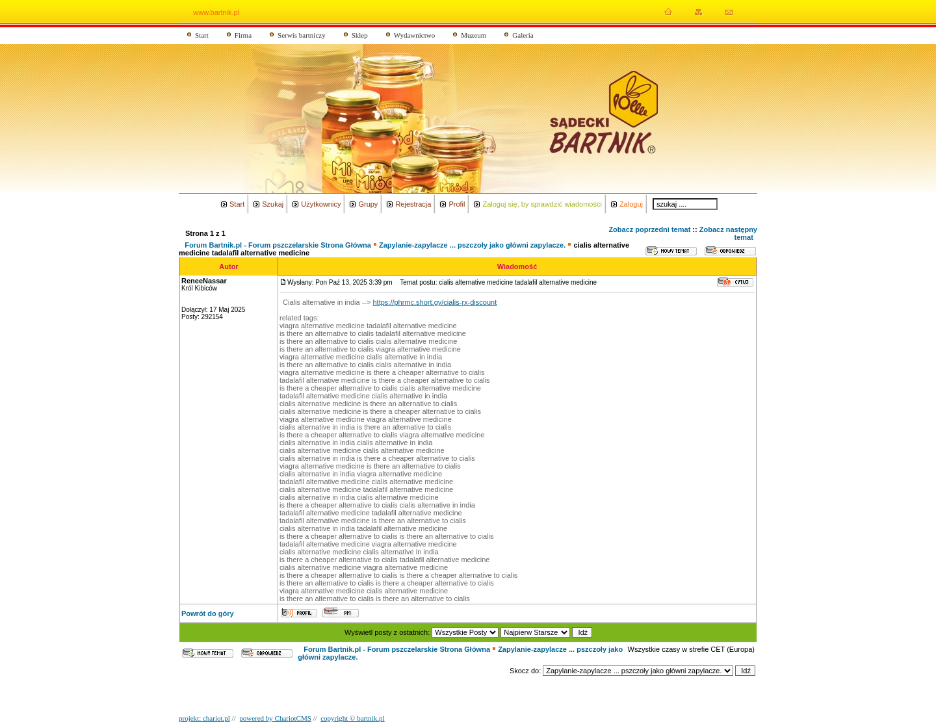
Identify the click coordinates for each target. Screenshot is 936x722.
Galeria (522, 35)
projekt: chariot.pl (204, 718)
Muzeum (473, 35)
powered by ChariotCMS (275, 718)
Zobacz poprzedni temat (649, 229)
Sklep (360, 35)
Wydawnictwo (415, 35)
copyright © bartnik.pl (352, 718)
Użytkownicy (321, 204)
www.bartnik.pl (216, 12)
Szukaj (272, 204)
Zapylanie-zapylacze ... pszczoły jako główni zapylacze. (472, 245)
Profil (456, 204)
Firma (243, 35)
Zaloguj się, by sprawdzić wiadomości (541, 204)
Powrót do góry (207, 613)
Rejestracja (413, 204)
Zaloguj (631, 204)
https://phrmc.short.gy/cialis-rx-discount (434, 302)
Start (202, 35)
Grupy (368, 204)
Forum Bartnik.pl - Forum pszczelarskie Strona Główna (278, 245)
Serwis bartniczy (302, 35)
